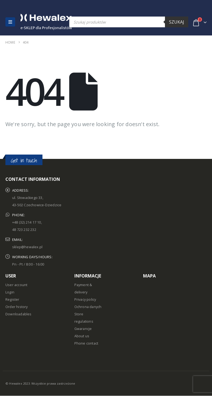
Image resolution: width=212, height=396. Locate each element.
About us (82, 336)
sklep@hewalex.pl (27, 247)
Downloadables (18, 314)
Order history (16, 307)
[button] (10, 22)
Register (12, 299)
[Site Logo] (32, 22)
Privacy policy (85, 299)
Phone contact (86, 343)
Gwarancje (83, 328)
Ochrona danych (88, 307)
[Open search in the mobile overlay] (128, 22)
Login (9, 292)
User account (16, 285)
